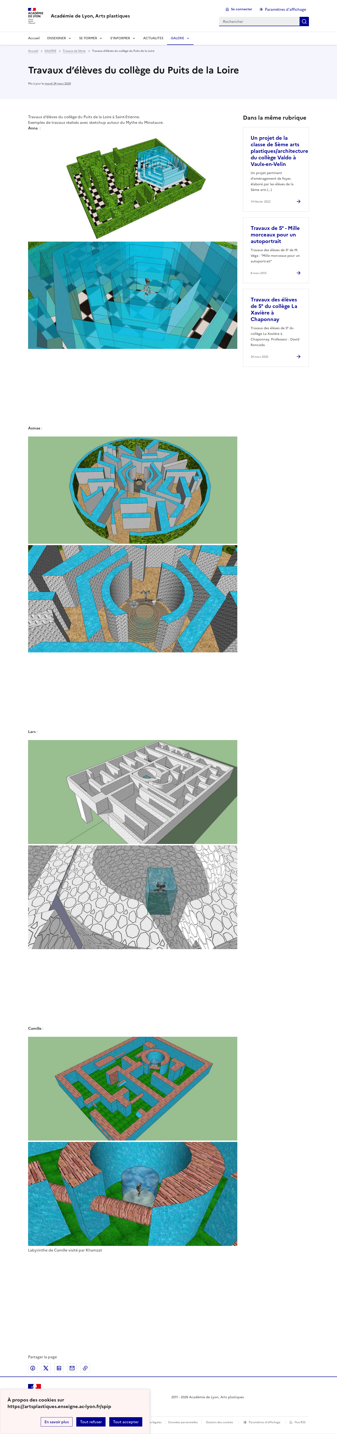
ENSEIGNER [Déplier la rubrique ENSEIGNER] (56, 38)
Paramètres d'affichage (264, 1422)
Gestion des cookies (219, 1422)
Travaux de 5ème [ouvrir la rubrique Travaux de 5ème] (74, 51)
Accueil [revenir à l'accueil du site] (34, 38)
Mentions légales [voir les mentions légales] (150, 1422)
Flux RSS (300, 1422)
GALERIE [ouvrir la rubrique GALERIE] (50, 51)
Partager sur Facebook (32, 1368)
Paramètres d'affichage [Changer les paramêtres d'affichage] (285, 9)
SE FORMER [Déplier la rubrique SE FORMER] (88, 38)
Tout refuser (91, 1422)
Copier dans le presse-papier (85, 1368)
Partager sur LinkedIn (59, 1368)
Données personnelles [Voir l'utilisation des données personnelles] (183, 1422)
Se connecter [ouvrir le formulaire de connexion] (241, 9)
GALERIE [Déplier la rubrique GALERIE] (177, 38)
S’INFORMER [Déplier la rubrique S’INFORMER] (120, 38)
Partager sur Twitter (46, 1368)
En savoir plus (56, 1422)
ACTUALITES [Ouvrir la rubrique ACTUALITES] (153, 38)
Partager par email (72, 1368)
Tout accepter (126, 1422)
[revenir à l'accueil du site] (90, 16)
